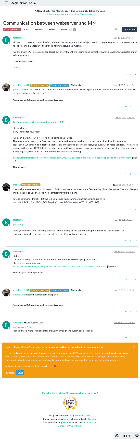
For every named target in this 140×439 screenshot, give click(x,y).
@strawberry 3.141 (33, 322)
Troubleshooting (12, 29)
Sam (66, 418)
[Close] (134, 347)
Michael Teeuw (82, 415)
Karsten (92, 418)
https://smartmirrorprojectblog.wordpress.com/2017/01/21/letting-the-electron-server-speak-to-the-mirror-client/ (72, 157)
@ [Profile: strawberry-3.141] (23, 327)
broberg (17, 185)
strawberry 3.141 (21, 85)
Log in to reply (129, 29)
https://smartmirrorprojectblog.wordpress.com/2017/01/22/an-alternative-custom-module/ (60, 266)
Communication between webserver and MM (40, 122)
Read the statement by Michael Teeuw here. (70, 14)
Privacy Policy (75, 425)
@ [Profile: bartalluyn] (19, 89)
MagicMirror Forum (23, 3)
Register (10, 372)
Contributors (91, 422)
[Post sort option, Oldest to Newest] (116, 29)
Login (20, 372)
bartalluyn (18, 38)
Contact (62, 425)
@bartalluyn (77, 85)
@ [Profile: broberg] (18, 224)
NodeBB (66, 422)
